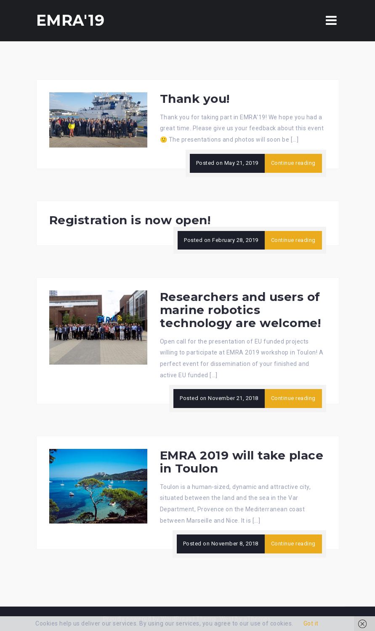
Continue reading (293, 163)
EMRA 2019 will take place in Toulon (242, 461)
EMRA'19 (70, 20)
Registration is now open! (130, 220)
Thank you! (195, 98)
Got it (311, 623)
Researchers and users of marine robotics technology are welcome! (240, 310)
